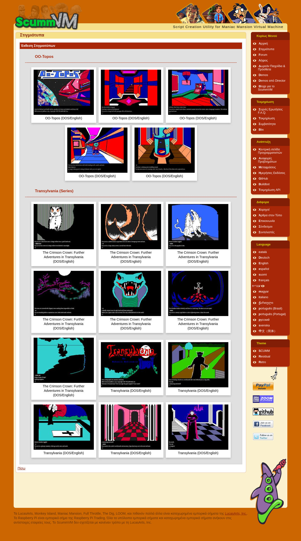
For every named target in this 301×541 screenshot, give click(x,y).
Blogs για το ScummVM (266, 88)
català (263, 252)
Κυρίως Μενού (267, 36)
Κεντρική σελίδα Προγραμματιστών (270, 151)
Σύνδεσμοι (265, 226)
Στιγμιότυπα (266, 49)
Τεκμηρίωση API (269, 190)
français (264, 280)
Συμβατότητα (267, 124)
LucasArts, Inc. (236, 513)
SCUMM (264, 351)
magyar (264, 291)
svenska (264, 325)
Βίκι (261, 129)
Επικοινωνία (267, 221)
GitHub (263, 178)
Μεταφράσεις (267, 167)
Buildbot (264, 184)
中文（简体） (268, 331)
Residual (264, 356)
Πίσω (21, 468)
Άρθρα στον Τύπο (270, 215)
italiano (263, 297)
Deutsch (264, 257)
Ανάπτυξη (263, 142)
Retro (262, 362)
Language (263, 244)
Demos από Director (272, 80)
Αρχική (263, 43)
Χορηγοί (264, 209)
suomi (263, 274)
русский (264, 319)
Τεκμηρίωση (265, 102)
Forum (263, 54)
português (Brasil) (270, 308)
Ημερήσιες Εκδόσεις (272, 173)
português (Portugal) (272, 314)
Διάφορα (263, 202)
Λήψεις (263, 60)
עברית (256, 286)
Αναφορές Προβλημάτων (267, 160)
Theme (261, 343)
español (264, 269)
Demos (263, 75)
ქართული (266, 303)
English (263, 263)
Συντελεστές (267, 232)
